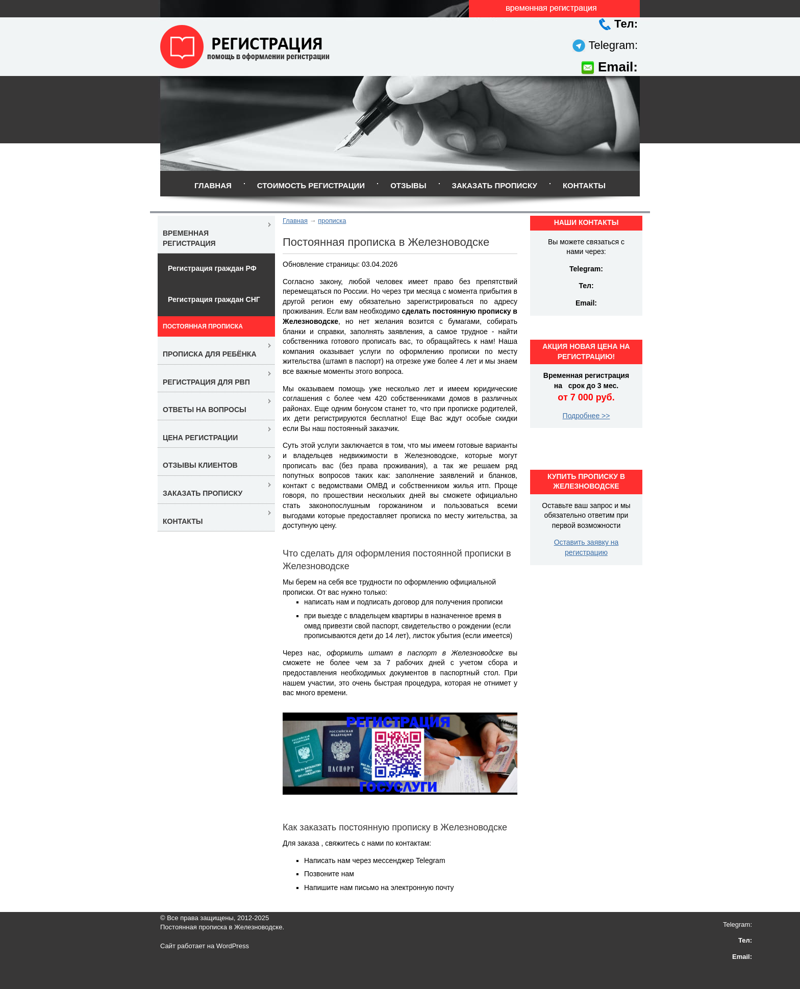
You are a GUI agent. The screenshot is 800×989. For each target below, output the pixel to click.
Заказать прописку (494, 185)
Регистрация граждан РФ (212, 268)
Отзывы (408, 185)
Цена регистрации (200, 438)
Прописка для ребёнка (210, 354)
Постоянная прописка (203, 326)
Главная (213, 185)
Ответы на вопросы (204, 409)
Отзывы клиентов (200, 465)
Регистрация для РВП (206, 382)
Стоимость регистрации (311, 185)
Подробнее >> (586, 416)
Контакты (584, 185)
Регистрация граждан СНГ (214, 299)
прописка (332, 220)
